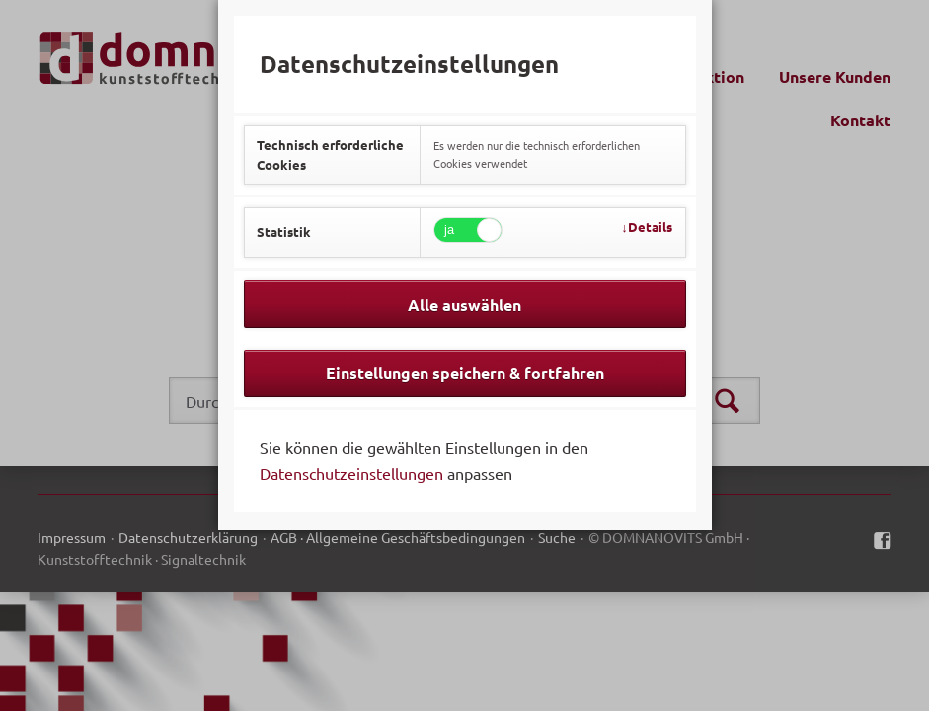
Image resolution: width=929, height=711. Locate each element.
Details (650, 226)
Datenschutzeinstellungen (351, 473)
